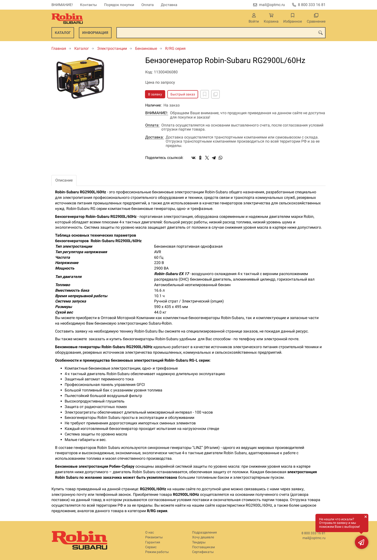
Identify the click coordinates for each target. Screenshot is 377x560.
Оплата (147, 5)
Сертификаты (203, 552)
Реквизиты (154, 537)
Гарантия (152, 542)
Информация (95, 33)
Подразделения (204, 532)
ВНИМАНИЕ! (62, 5)
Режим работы (157, 552)
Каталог (63, 33)
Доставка (169, 5)
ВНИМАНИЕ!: (156, 113)
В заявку (155, 94)
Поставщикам (203, 547)
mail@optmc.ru (272, 4)
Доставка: (154, 137)
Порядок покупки (119, 5)
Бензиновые (146, 48)
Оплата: (152, 125)
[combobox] (221, 32)
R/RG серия (175, 48)
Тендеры (199, 542)
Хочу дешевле (203, 537)
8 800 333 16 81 (312, 4)
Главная (58, 48)
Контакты (88, 5)
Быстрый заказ (182, 94)
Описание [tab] (64, 180)
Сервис (151, 547)
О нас (149, 532)
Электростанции (112, 48)
